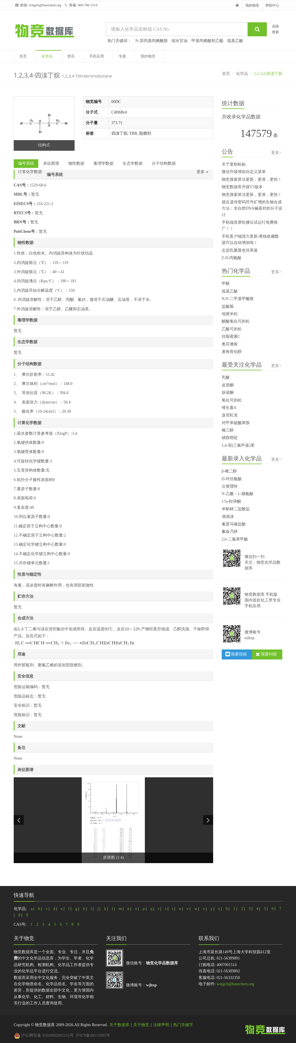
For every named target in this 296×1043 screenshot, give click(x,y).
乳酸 (226, 377)
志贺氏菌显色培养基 (240, 250)
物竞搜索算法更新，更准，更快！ (252, 179)
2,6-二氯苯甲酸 (235, 539)
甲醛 (226, 283)
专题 (122, 56)
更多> (276, 152)
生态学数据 (133, 163)
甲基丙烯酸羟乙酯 (207, 41)
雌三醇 (228, 430)
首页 (23, 56)
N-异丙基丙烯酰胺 (151, 41)
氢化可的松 (232, 400)
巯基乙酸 (235, 41)
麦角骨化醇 (232, 351)
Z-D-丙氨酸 (232, 258)
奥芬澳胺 (230, 344)
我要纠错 (266, 654)
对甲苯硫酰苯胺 (236, 423)
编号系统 (26, 163)
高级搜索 (275, 29)
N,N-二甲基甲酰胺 (238, 299)
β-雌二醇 (229, 471)
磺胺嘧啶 (230, 438)
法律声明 (161, 1025)
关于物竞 (141, 1025)
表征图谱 (51, 163)
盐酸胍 (228, 306)
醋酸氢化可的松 (236, 321)
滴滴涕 (228, 516)
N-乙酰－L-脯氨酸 (238, 494)
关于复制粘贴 (234, 164)
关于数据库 (119, 1025)
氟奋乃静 (230, 531)
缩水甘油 (179, 41)
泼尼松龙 (230, 415)
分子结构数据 (164, 163)
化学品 (47, 56)
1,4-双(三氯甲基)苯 (238, 445)
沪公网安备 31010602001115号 (44, 1035)
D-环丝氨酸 (232, 479)
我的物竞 (252, 5)
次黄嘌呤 (230, 486)
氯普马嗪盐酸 (234, 524)
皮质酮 (228, 385)
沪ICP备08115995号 (93, 1035)
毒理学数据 (103, 163)
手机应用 (96, 56)
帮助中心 (272, 5)
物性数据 (76, 163)
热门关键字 (183, 1025)
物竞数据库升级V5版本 (242, 187)
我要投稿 (236, 654)
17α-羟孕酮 (231, 501)
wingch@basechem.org (45, 5)
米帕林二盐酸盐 (236, 509)
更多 (203, 172)
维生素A (229, 408)
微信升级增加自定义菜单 (244, 172)
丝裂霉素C (231, 336)
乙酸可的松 (232, 329)
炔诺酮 (228, 392)
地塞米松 (230, 314)
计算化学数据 (30, 172)
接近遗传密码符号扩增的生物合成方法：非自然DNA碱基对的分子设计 (252, 208)
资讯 (71, 56)
